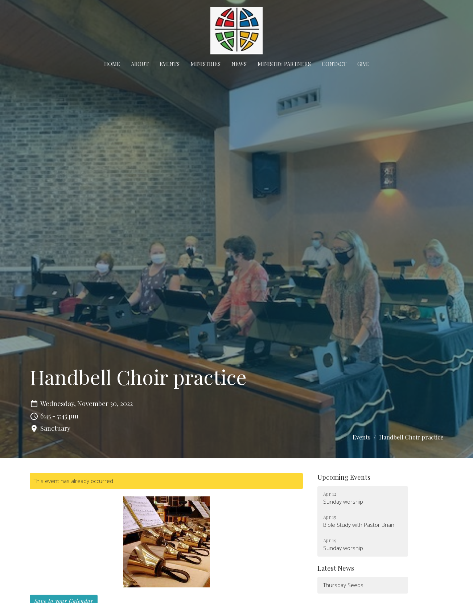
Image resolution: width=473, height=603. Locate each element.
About (140, 63)
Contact (334, 63)
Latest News (335, 568)
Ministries (205, 63)
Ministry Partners (284, 63)
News (239, 63)
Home (112, 63)
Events (170, 63)
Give (363, 63)
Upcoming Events (343, 477)
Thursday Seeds (343, 584)
